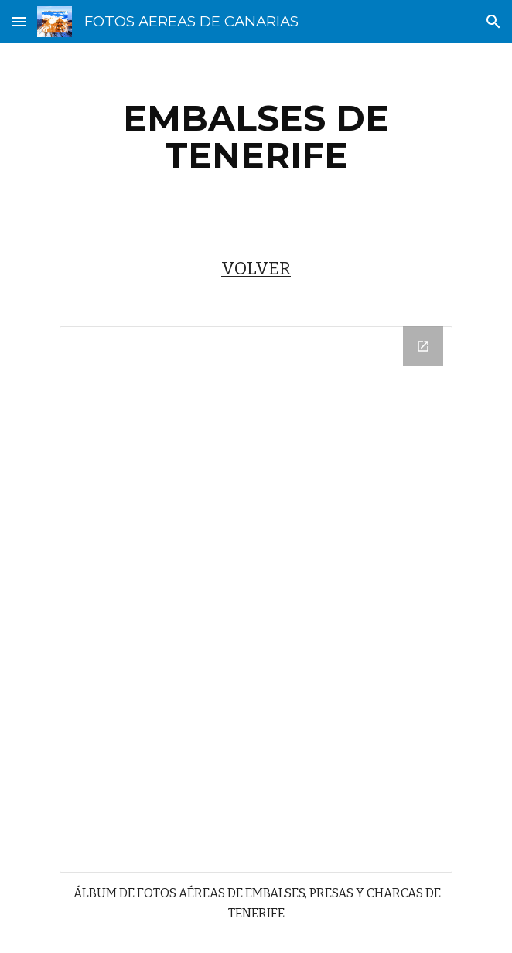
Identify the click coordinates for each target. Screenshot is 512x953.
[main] (256, 136)
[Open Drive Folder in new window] (423, 346)
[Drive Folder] (256, 599)
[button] (18, 21)
